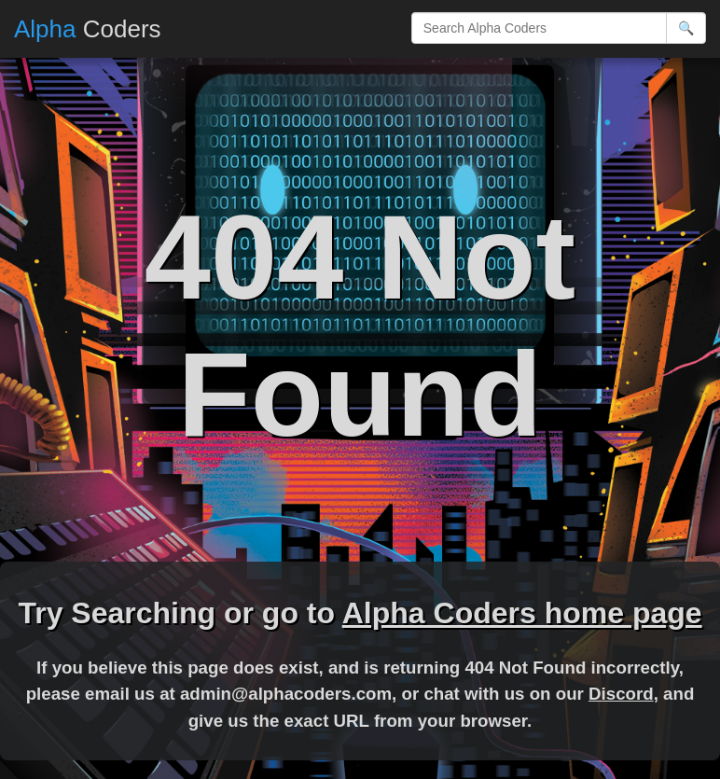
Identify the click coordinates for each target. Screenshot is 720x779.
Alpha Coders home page (522, 613)
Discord (621, 693)
